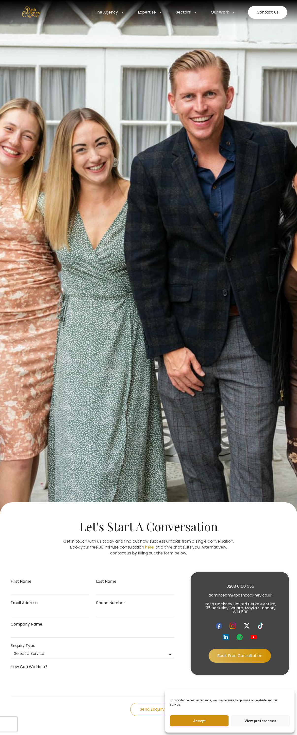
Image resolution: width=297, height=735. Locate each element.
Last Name (106, 582)
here (149, 547)
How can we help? (29, 667)
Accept (199, 721)
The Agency (109, 12)
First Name (21, 582)
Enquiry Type (23, 646)
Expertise (150, 12)
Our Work (223, 12)
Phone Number (110, 603)
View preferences (260, 721)
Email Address (24, 603)
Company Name (26, 624)
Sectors (186, 12)
